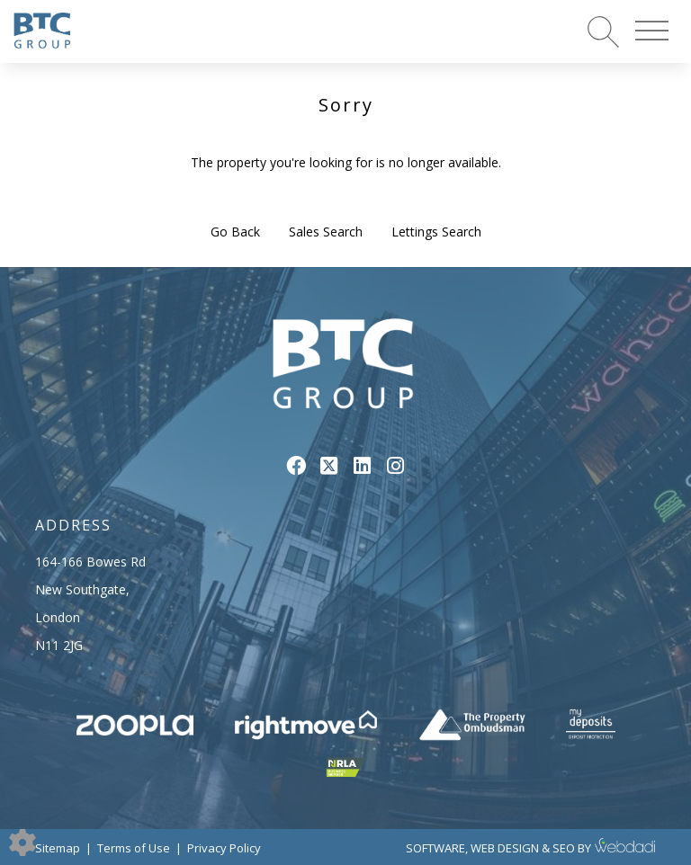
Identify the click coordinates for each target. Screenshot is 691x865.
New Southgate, (82, 589)
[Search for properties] (603, 31)
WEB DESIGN (505, 848)
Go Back (235, 231)
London (57, 617)
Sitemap (57, 848)
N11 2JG (59, 645)
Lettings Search (436, 231)
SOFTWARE (435, 848)
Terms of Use (133, 848)
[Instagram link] (395, 464)
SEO (563, 848)
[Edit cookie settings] (22, 841)
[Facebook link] (295, 464)
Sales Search (326, 231)
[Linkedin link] (362, 464)
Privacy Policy (224, 848)
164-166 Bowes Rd (90, 561)
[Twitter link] (329, 464)
